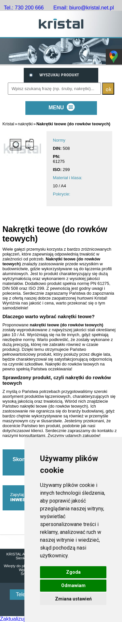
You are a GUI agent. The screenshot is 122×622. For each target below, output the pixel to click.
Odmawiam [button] (73, 585)
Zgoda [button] (73, 572)
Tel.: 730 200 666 (24, 7)
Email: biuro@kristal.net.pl (83, 7)
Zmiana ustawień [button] (73, 598)
